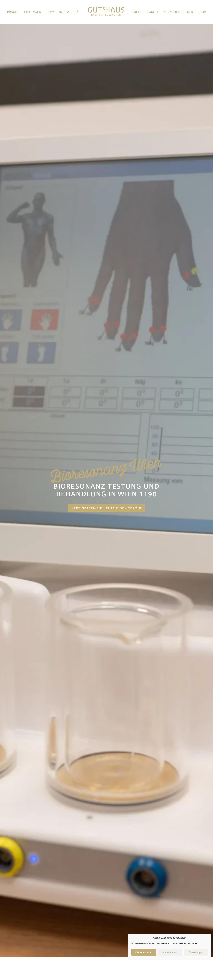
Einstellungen (196, 952)
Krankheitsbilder (178, 12)
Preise (137, 12)
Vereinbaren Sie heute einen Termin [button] (106, 508)
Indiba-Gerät (69, 12)
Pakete (153, 12)
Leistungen (31, 12)
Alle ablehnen (169, 952)
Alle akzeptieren (143, 952)
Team (50, 12)
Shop (202, 12)
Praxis (12, 12)
